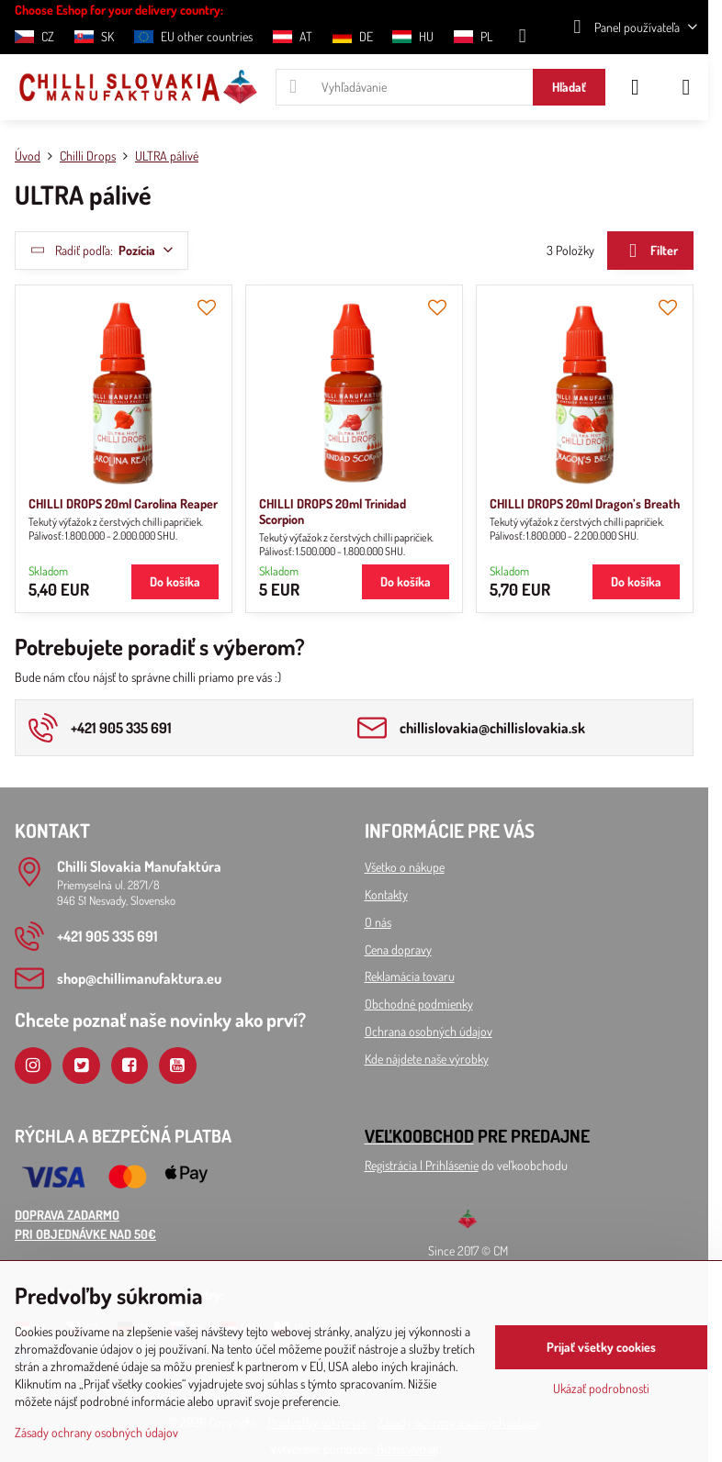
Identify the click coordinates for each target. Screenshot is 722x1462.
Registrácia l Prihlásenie (422, 1165)
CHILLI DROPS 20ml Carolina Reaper (123, 503)
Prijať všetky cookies (601, 1347)
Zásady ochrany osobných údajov (96, 1432)
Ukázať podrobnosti (601, 1388)
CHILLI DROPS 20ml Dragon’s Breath (585, 503)
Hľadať (569, 87)
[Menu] (686, 87)
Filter (650, 251)
